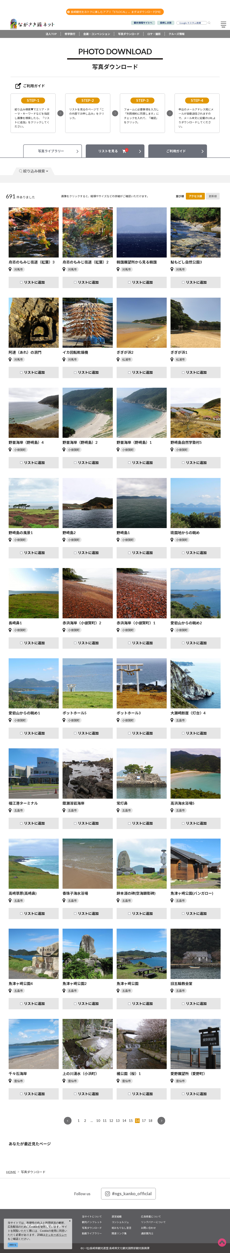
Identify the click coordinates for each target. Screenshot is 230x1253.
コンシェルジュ (120, 1222)
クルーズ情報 (177, 34)
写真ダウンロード (128, 34)
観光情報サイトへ (143, 22)
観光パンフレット (92, 1222)
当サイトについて (92, 1216)
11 (105, 1121)
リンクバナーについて (153, 1222)
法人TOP (51, 34)
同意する (12, 1245)
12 (111, 1121)
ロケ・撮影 (154, 34)
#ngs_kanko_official (128, 1194)
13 (118, 1121)
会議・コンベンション (96, 34)
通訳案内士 (147, 1233)
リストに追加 (34, 282)
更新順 (213, 196)
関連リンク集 (119, 1233)
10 (98, 1121)
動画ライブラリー (92, 1233)
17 (144, 1121)
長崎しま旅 (165, 22)
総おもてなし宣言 (121, 1227)
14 (124, 1121)
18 (150, 1121)
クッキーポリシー (56, 1234)
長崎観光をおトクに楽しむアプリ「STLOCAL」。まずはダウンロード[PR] (113, 11)
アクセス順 (195, 196)
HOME (11, 1172)
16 (137, 1121)
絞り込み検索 (33, 171)
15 (131, 1121)
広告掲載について (151, 1216)
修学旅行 (70, 34)
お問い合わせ (148, 1227)
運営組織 (117, 1216)
